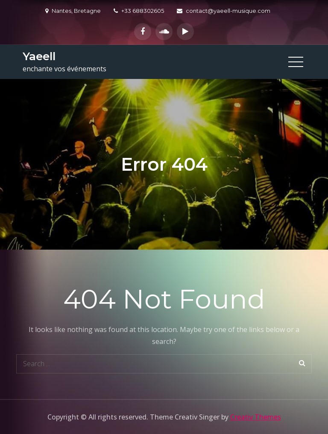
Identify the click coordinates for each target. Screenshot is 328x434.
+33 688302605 (139, 10)
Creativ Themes (255, 417)
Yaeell (39, 56)
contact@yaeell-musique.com (223, 10)
